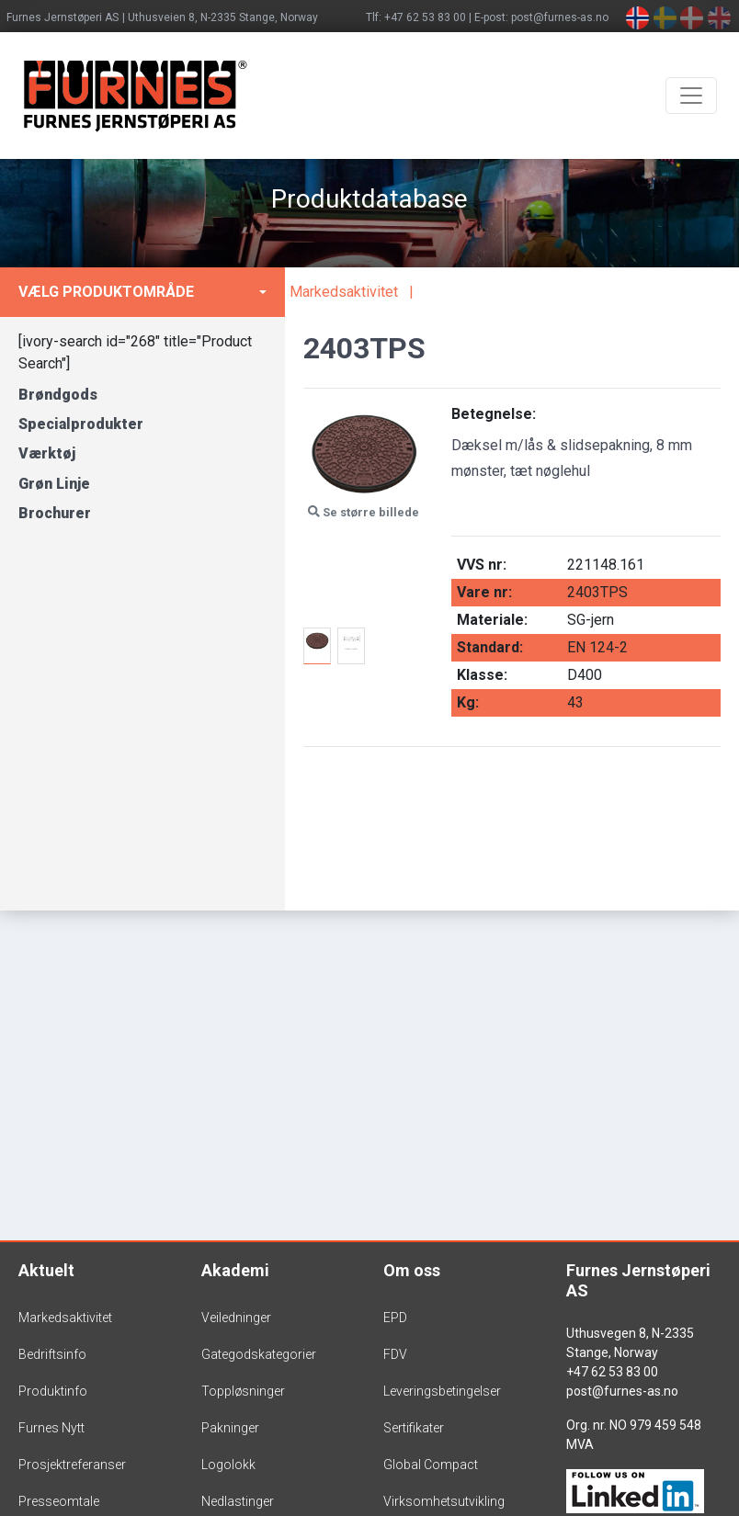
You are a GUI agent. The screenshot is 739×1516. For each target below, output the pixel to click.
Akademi (235, 1270)
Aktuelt (46, 1270)
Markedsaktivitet (344, 291)
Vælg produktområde (106, 291)
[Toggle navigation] (691, 95)
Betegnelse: (493, 414)
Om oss (411, 1270)
